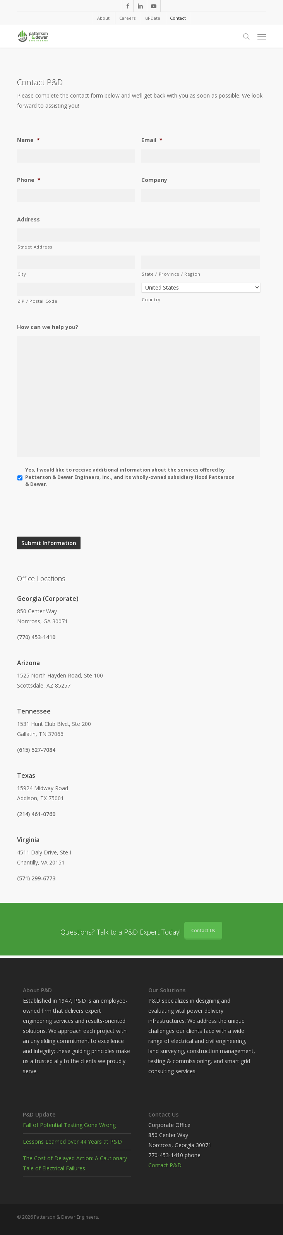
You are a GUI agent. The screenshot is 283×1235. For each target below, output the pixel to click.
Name (28, 140)
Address (28, 219)
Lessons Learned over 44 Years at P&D (72, 1141)
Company (154, 180)
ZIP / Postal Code (37, 301)
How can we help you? (47, 327)
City (21, 274)
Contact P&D (165, 1165)
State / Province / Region (171, 274)
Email (152, 140)
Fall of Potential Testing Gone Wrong (69, 1125)
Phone (29, 180)
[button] (261, 36)
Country (151, 299)
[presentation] (76, 512)
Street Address (34, 247)
